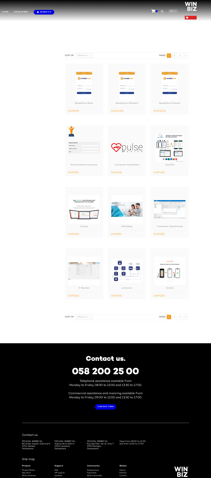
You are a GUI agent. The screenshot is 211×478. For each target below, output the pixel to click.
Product (26, 445)
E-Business (84, 267)
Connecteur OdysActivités (170, 205)
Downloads (59, 457)
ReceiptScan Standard (127, 82)
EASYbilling (126, 205)
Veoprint (25, 457)
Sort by (69, 34)
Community (93, 445)
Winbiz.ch (45, 12)
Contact (123, 455)
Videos (90, 457)
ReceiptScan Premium (170, 82)
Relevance (85, 34)
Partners (123, 452)
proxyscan (127, 267)
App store (26, 452)
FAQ (56, 449)
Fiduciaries (91, 452)
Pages (162, 34)
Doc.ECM (169, 144)
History (122, 449)
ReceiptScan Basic (84, 82)
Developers (21, 12)
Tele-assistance (61, 460)
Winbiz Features (29, 455)
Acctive (169, 267)
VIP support (60, 452)
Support (59, 445)
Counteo (84, 205)
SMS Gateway (28, 460)
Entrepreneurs (93, 449)
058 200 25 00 (105, 351)
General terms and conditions (117, 470)
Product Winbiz (28, 449)
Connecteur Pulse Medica (127, 144)
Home (5, 12)
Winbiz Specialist (94, 455)
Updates (58, 455)
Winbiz (123, 445)
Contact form (105, 386)
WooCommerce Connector (84, 144)
